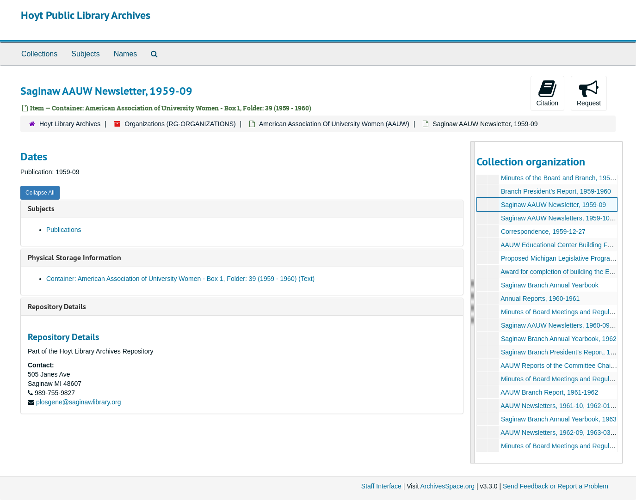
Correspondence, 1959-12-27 (543, 231)
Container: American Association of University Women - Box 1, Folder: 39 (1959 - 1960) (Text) (180, 278)
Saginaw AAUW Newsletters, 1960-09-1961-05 (568, 325)
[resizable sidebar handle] (473, 302)
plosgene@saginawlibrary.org (78, 402)
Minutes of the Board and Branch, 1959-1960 (565, 178)
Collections (39, 54)
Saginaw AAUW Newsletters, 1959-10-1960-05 (568, 218)
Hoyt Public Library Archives (85, 15)
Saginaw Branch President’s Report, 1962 (561, 352)
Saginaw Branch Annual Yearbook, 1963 (559, 419)
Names (125, 54)
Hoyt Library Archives (69, 124)
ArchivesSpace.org (447, 486)
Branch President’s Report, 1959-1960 (556, 191)
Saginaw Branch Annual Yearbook (550, 285)
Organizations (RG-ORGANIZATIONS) (180, 124)
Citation (547, 93)
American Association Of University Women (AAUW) (334, 124)
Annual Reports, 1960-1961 (540, 298)
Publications (63, 229)
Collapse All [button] (40, 192)
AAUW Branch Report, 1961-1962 (549, 392)
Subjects (85, 54)
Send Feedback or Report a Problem (555, 486)
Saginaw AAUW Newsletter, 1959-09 (553, 204)
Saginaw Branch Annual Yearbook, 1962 (559, 338)
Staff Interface (381, 486)
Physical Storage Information (74, 257)
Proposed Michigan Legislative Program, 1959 (567, 258)
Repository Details (57, 306)
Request (589, 93)
